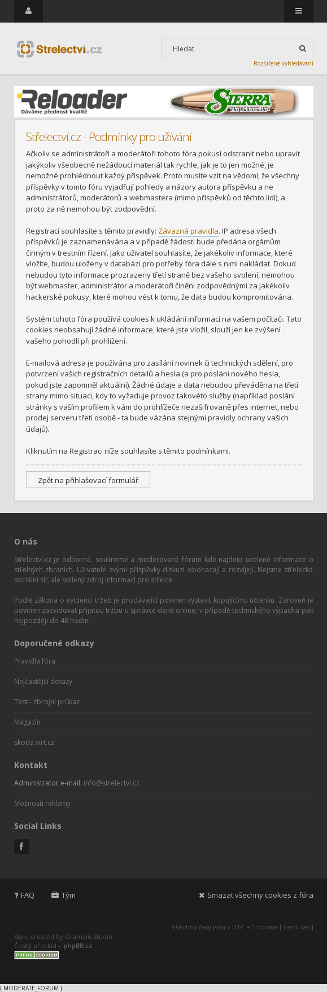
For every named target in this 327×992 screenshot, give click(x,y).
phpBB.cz (78, 945)
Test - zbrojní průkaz (47, 701)
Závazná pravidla (188, 231)
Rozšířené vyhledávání (283, 63)
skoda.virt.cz (34, 742)
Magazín (27, 722)
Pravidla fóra (34, 661)
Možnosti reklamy (42, 803)
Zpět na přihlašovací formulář (88, 480)
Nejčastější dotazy (43, 681)
